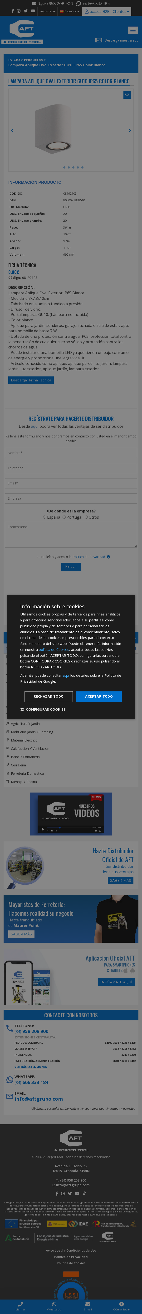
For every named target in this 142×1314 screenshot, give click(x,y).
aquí (66, 675)
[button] (43, 709)
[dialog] (71, 657)
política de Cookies (54, 649)
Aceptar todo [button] (99, 696)
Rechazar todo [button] (49, 696)
